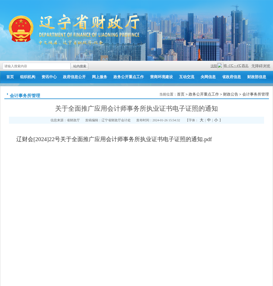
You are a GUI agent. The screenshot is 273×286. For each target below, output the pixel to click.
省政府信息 (231, 77)
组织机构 (27, 77)
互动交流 (186, 77)
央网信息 (208, 77)
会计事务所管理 (25, 95)
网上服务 (99, 77)
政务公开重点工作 (128, 77)
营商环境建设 (161, 77)
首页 (10, 77)
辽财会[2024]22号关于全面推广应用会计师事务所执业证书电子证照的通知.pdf (114, 139)
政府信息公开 (74, 77)
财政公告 (230, 94)
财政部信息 (256, 77)
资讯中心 (49, 77)
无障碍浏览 (260, 66)
